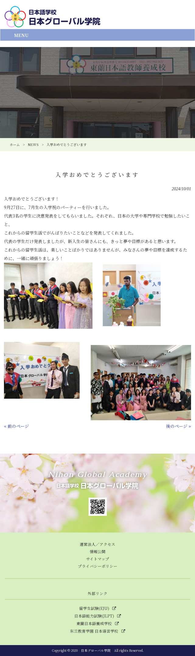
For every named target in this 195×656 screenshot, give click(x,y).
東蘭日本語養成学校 (94, 623)
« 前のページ (16, 426)
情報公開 (98, 551)
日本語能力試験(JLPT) (94, 616)
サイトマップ (97, 559)
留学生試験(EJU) (94, 608)
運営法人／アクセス (97, 544)
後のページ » (178, 426)
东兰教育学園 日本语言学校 (94, 631)
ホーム (15, 144)
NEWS (33, 144)
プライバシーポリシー (97, 566)
